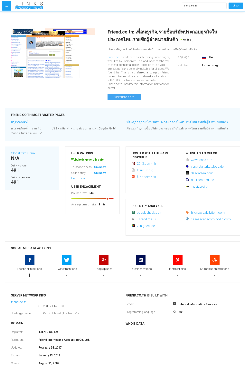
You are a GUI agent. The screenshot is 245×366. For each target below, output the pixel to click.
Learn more (78, 178)
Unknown (100, 167)
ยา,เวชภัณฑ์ (19, 122)
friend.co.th (18, 302)
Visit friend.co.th (124, 97)
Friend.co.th (115, 57)
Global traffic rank (23, 153)
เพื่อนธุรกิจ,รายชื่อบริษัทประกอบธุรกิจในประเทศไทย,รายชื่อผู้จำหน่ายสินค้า (177, 122)
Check (235, 5)
